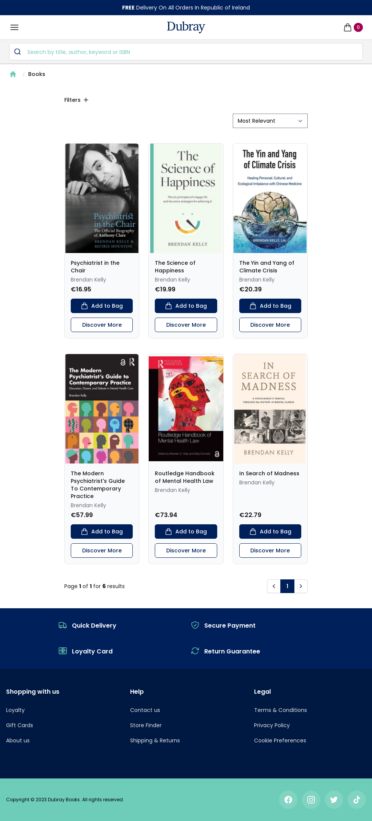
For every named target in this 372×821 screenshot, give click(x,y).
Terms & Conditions (280, 710)
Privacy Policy (272, 725)
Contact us (145, 710)
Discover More (102, 325)
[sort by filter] (270, 121)
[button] (274, 586)
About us (18, 740)
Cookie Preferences (280, 740)
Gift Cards (19, 725)
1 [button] (287, 586)
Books (36, 74)
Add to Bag (102, 306)
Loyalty (15, 710)
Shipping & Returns (155, 740)
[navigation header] (186, 27)
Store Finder (146, 725)
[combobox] (186, 51)
